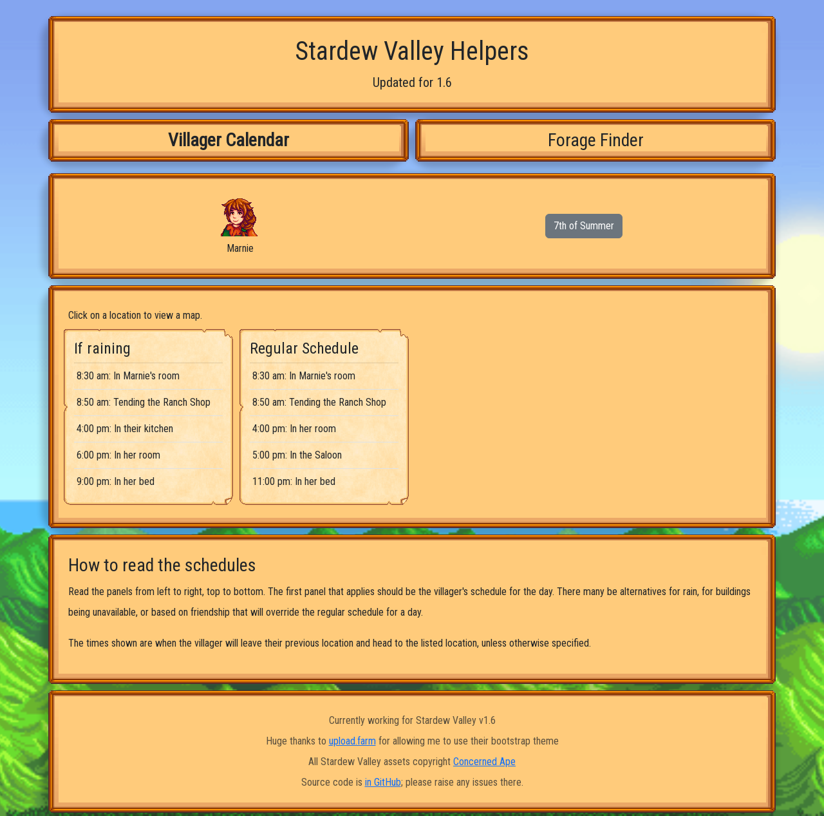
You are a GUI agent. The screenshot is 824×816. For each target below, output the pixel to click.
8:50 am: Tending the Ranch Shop (144, 402)
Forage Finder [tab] (596, 140)
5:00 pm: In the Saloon (297, 455)
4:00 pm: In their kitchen (125, 428)
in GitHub (383, 782)
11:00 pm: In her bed (293, 481)
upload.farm (352, 741)
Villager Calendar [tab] (228, 140)
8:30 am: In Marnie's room (128, 376)
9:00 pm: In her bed (115, 481)
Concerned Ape (484, 761)
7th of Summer (584, 226)
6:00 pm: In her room (118, 455)
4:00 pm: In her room (294, 428)
